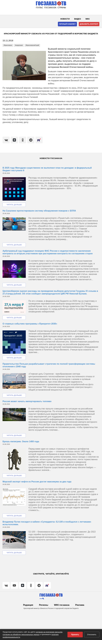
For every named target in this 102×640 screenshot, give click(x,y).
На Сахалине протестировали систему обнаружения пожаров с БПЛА (39, 211)
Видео (77, 19)
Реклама (79, 605)
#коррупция (19, 45)
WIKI (88, 19)
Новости (65, 19)
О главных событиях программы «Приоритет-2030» (30, 324)
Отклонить (91, 634)
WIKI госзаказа (61, 605)
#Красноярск (8, 45)
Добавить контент (89, 24)
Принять (75, 634)
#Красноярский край (32, 45)
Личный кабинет (67, 24)
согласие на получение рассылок (49, 632)
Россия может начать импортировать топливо (27, 401)
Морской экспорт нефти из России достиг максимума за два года (37, 481)
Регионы (43, 605)
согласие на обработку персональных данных (21, 634)
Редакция (28, 605)
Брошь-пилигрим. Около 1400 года (21, 441)
